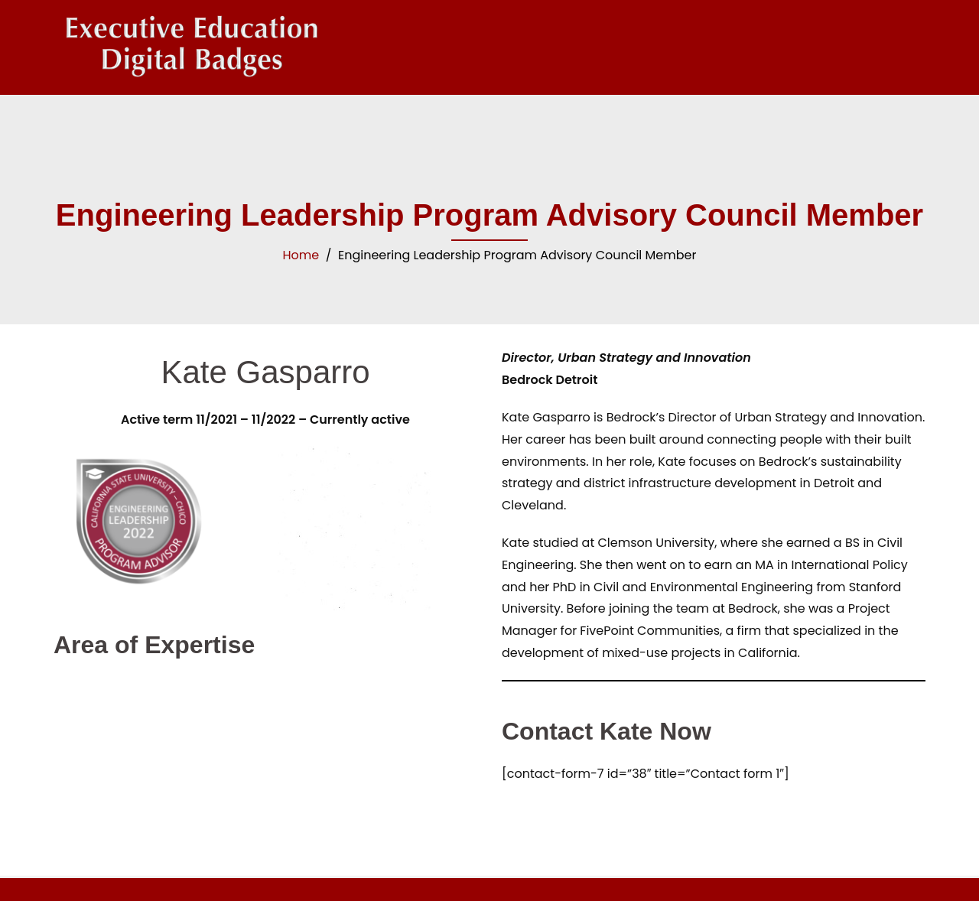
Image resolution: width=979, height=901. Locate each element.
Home (301, 255)
